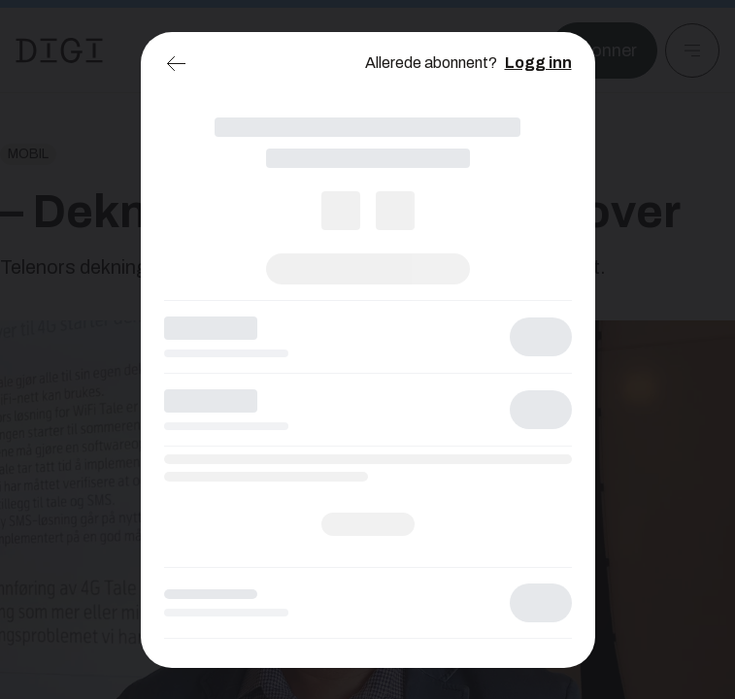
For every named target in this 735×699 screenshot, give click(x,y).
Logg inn (538, 62)
